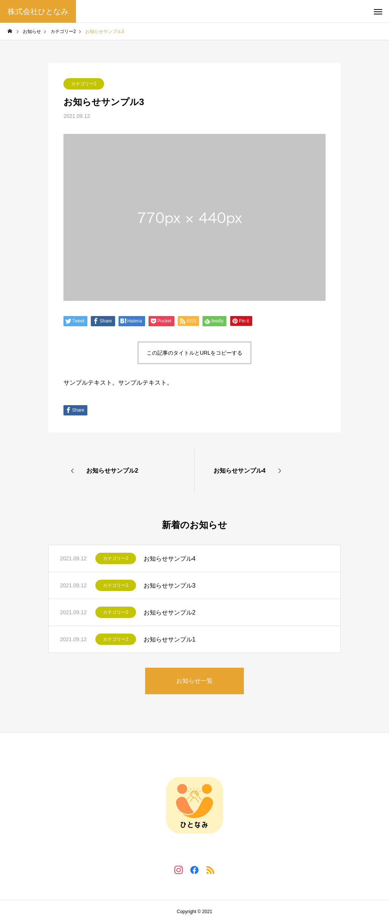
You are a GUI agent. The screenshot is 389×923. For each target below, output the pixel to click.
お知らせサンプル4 (170, 558)
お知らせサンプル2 (170, 612)
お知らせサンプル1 (170, 639)
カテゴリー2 (83, 83)
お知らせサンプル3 (170, 585)
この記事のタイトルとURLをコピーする (194, 353)
